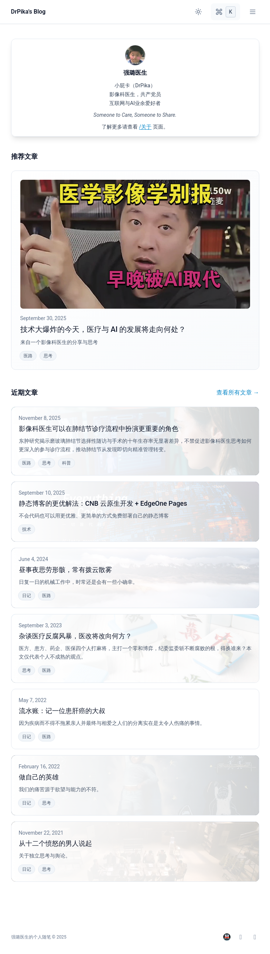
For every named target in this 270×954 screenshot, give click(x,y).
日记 (26, 595)
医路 (28, 355)
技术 (26, 529)
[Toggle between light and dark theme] (198, 11)
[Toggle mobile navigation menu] (252, 11)
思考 (48, 355)
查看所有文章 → (237, 392)
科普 (66, 463)
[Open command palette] (225, 11)
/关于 (145, 127)
